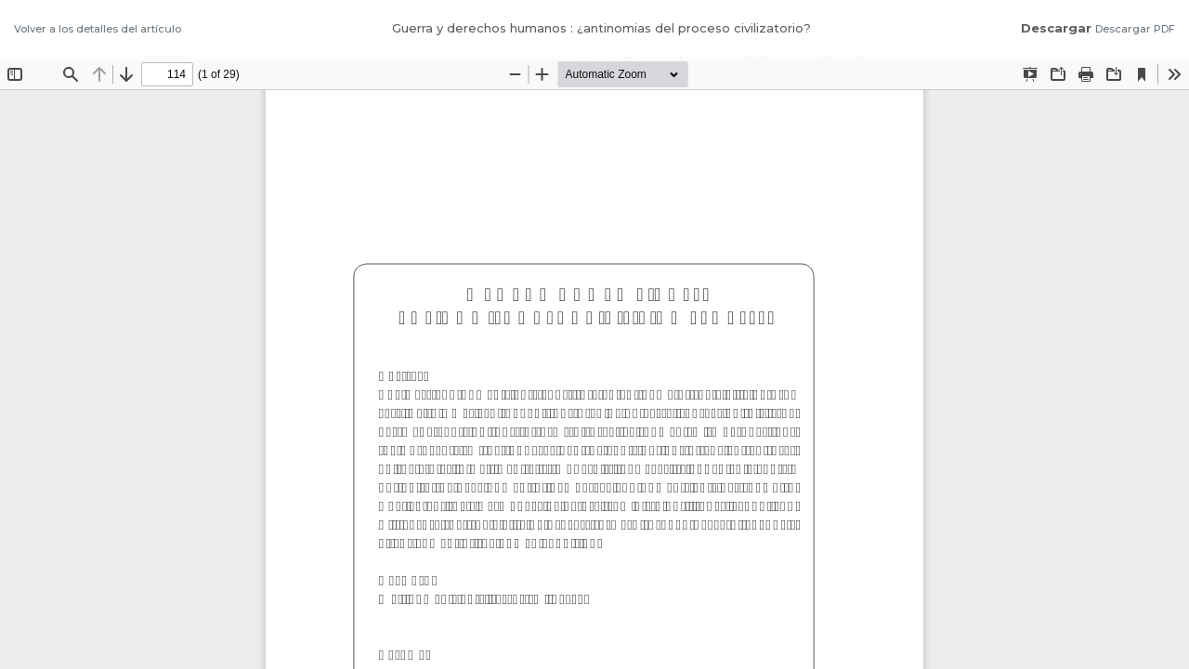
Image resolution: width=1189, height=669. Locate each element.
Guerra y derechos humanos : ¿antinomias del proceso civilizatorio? (601, 27)
